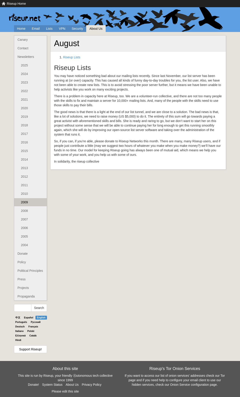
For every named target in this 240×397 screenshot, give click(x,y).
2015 (24, 151)
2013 (24, 168)
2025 (24, 65)
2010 (24, 193)
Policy (22, 262)
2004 (24, 245)
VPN (62, 28)
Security (77, 28)
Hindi (18, 340)
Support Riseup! (30, 349)
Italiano (19, 331)
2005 (24, 236)
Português (21, 322)
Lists (49, 28)
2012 (24, 176)
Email (36, 28)
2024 (24, 74)
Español (28, 317)
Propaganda (26, 296)
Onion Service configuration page (193, 384)
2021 (24, 99)
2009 (24, 202)
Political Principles (30, 270)
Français (33, 326)
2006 (24, 228)
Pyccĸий (35, 322)
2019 (24, 116)
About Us (96, 28)
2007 (24, 219)
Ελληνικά (20, 335)
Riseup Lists (71, 57)
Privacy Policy (91, 384)
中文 (17, 317)
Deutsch (20, 326)
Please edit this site (65, 391)
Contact (23, 48)
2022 (24, 91)
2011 (24, 185)
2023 (24, 82)
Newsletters (26, 57)
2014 (24, 159)
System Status (52, 384)
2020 (24, 108)
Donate (23, 253)
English (41, 317)
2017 (24, 134)
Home (21, 28)
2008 (24, 211)
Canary (23, 39)
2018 (24, 125)
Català (33, 335)
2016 (24, 142)
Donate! (33, 384)
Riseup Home (16, 3)
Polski (30, 331)
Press (22, 279)
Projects (23, 288)
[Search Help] (22, 308)
